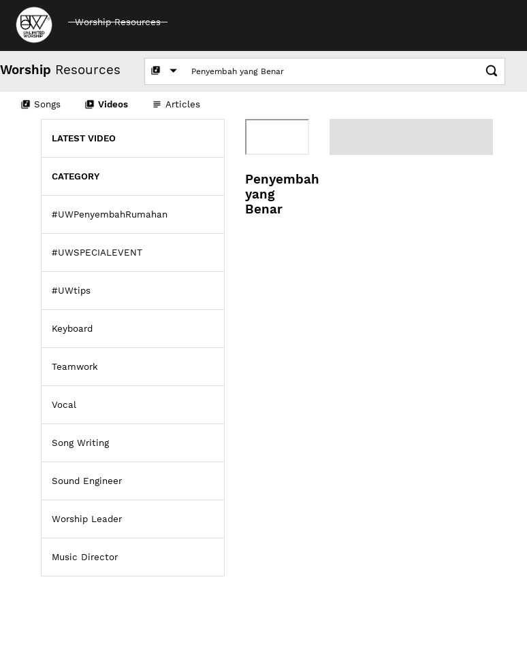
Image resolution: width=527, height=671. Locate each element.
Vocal (64, 405)
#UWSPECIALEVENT (97, 252)
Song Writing (80, 443)
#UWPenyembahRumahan (109, 214)
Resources (60, 70)
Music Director (85, 557)
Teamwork (75, 367)
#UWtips (71, 291)
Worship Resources (118, 22)
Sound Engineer (87, 481)
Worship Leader (87, 519)
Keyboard (72, 329)
